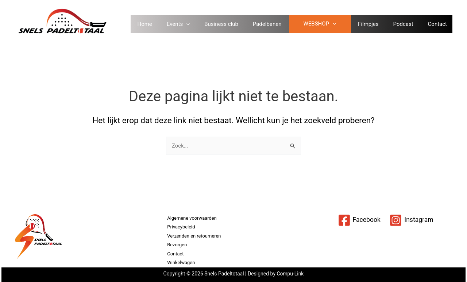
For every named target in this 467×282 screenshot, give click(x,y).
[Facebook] (359, 220)
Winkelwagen (181, 262)
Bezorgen (176, 244)
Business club (227, 24)
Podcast (409, 24)
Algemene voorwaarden (192, 217)
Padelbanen (272, 24)
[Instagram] (412, 220)
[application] (191, 24)
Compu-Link (289, 274)
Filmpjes (373, 24)
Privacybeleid (181, 226)
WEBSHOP (325, 24)
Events (183, 24)
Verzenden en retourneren (194, 235)
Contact (442, 24)
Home (150, 24)
